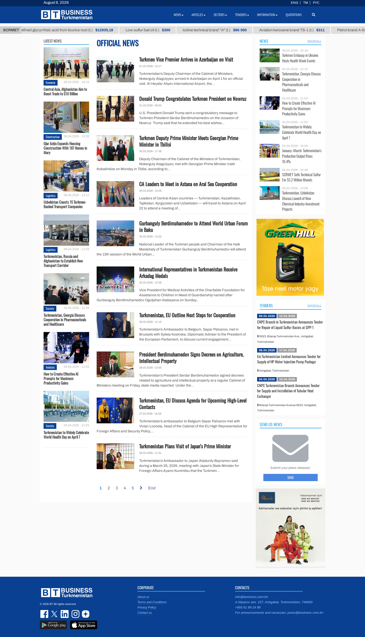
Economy (50, 82)
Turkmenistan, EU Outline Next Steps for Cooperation (187, 315)
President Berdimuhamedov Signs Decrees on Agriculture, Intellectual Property (191, 357)
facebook (45, 614)
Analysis (50, 367)
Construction (53, 137)
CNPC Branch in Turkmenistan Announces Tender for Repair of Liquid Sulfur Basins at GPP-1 (290, 324)
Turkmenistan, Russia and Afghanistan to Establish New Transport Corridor (63, 260)
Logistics (50, 195)
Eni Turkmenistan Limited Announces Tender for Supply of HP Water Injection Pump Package (289, 359)
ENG (294, 3)
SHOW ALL (314, 41)
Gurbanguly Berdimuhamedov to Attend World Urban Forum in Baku (193, 226)
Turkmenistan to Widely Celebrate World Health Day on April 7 (66, 434)
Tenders (266, 305)
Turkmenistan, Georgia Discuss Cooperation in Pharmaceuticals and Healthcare (65, 319)
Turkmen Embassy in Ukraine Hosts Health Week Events (300, 58)
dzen (85, 614)
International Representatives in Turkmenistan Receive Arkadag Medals (188, 272)
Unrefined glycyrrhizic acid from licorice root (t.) (70, 30)
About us (143, 597)
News (264, 41)
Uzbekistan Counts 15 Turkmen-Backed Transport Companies (65, 204)
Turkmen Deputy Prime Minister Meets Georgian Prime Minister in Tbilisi (188, 141)
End (151, 488)
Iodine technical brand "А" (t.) (221, 30)
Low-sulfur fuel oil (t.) (154, 30)
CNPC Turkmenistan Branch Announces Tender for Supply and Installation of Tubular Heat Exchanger (288, 391)
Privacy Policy (146, 607)
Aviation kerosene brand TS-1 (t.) (298, 30)
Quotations (294, 15)
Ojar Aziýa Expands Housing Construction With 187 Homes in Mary (65, 148)
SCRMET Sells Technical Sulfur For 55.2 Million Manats (301, 177)
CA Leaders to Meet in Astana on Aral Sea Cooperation (188, 184)
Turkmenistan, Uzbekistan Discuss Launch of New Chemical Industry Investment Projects (300, 201)
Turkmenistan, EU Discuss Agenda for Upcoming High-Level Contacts (193, 403)
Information (267, 15)
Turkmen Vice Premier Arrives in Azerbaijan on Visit (186, 59)
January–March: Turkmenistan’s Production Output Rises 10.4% (301, 156)
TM (305, 3)
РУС (316, 3)
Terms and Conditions (151, 602)
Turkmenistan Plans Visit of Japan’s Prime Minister (185, 446)
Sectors (220, 15)
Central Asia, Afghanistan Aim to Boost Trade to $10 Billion (65, 91)
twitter (55, 614)
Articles (199, 15)
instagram (75, 614)
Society (50, 308)
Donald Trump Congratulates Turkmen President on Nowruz (192, 98)
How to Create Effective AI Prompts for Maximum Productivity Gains (61, 378)
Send (290, 477)
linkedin (65, 614)
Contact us (144, 612)
